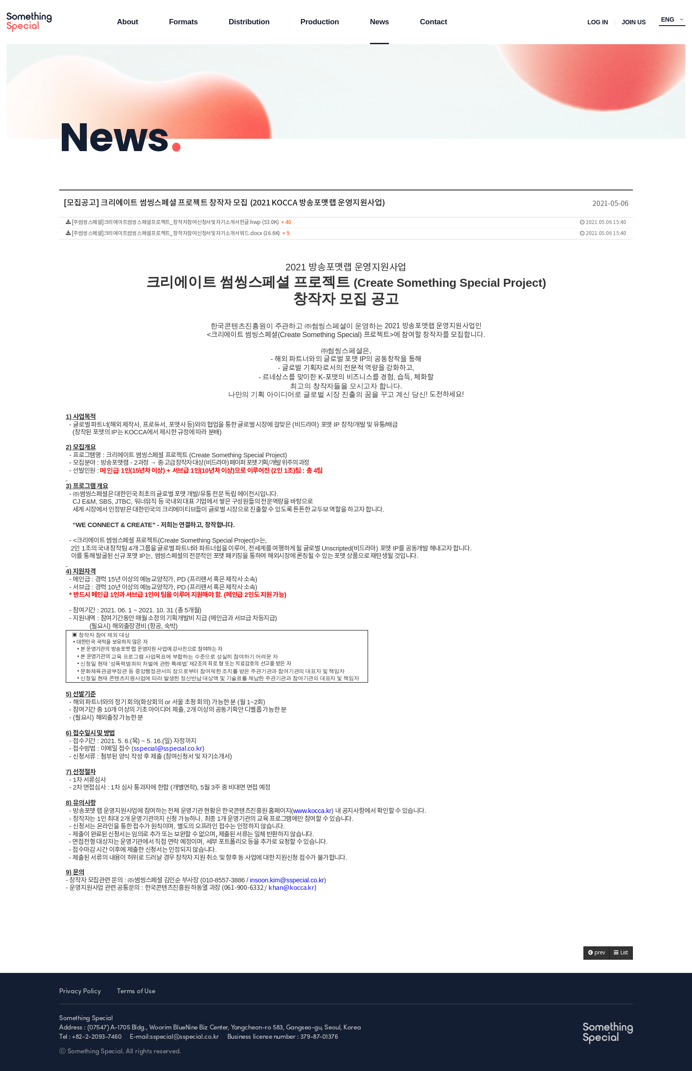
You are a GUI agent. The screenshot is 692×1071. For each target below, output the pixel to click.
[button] (596, 953)
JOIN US (634, 22)
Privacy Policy (80, 991)
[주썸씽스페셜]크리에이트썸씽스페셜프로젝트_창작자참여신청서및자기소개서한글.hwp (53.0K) (346, 223)
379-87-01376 (319, 1037)
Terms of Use (136, 991)
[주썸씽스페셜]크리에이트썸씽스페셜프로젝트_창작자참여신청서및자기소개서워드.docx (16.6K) (346, 234)
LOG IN (597, 22)
